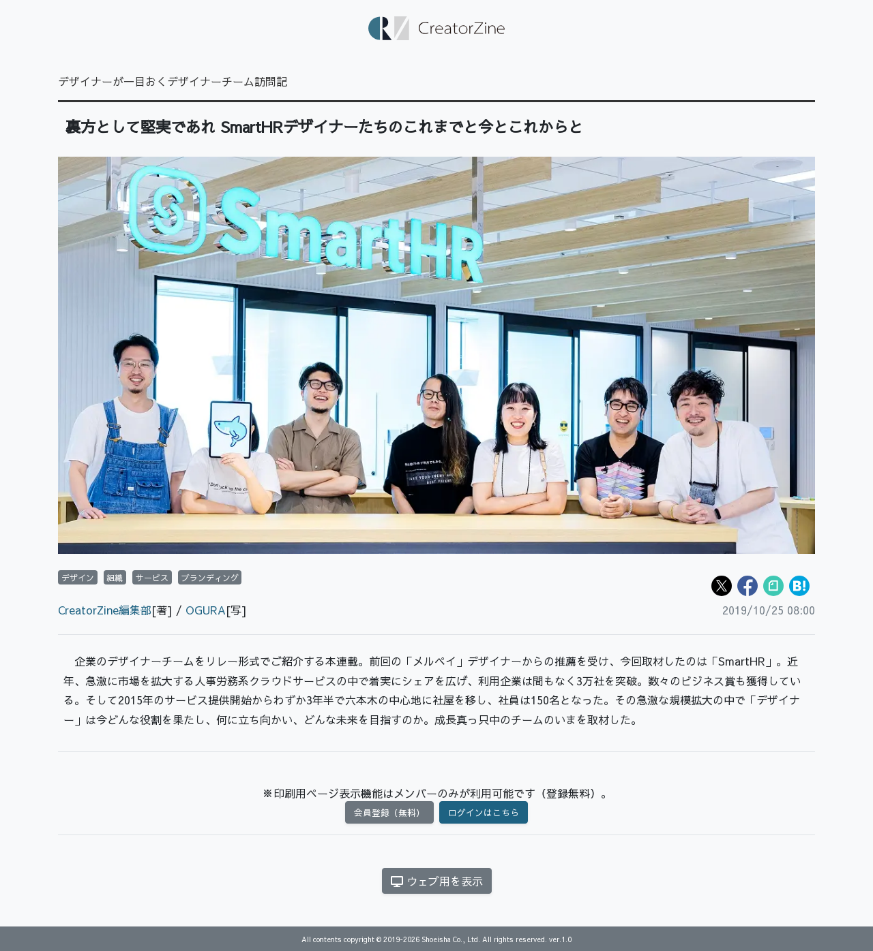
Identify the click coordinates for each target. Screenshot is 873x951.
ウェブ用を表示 (437, 880)
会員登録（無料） (389, 812)
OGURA (206, 609)
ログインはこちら (483, 812)
